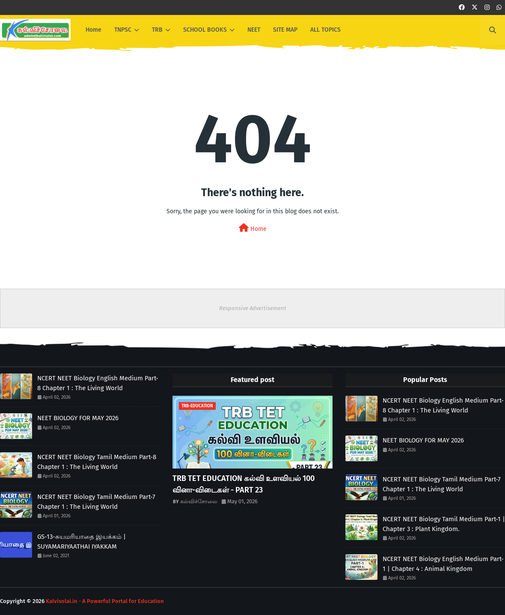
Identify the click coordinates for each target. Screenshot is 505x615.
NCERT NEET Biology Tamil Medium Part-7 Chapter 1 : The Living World (96, 502)
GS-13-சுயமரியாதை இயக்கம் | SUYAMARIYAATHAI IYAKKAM (81, 541)
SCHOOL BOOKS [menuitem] (205, 29)
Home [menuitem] (93, 29)
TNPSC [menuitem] (122, 29)
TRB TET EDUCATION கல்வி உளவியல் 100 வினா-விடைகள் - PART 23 (243, 484)
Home (253, 228)
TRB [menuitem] (157, 29)
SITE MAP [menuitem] (285, 29)
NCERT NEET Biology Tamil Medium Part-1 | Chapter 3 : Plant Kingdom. (444, 524)
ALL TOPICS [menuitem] (325, 29)
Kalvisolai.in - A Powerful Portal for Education (105, 601)
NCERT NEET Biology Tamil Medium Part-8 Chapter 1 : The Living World (96, 462)
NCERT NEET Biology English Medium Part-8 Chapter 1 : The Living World (97, 383)
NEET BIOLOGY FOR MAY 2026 (78, 418)
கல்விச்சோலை (198, 501)
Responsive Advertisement (252, 308)
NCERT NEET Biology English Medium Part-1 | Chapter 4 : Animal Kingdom (443, 564)
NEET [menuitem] (253, 29)
